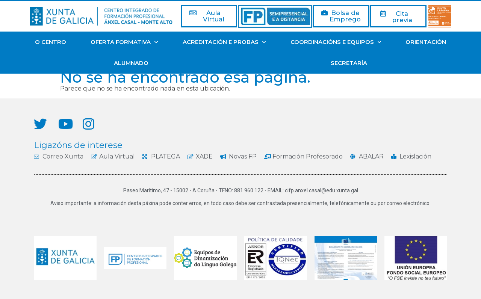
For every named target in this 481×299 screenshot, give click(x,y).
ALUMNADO (131, 62)
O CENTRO (50, 41)
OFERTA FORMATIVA (124, 42)
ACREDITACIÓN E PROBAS (224, 42)
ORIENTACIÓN (425, 41)
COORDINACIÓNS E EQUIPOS (335, 42)
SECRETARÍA (349, 62)
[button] (209, 16)
